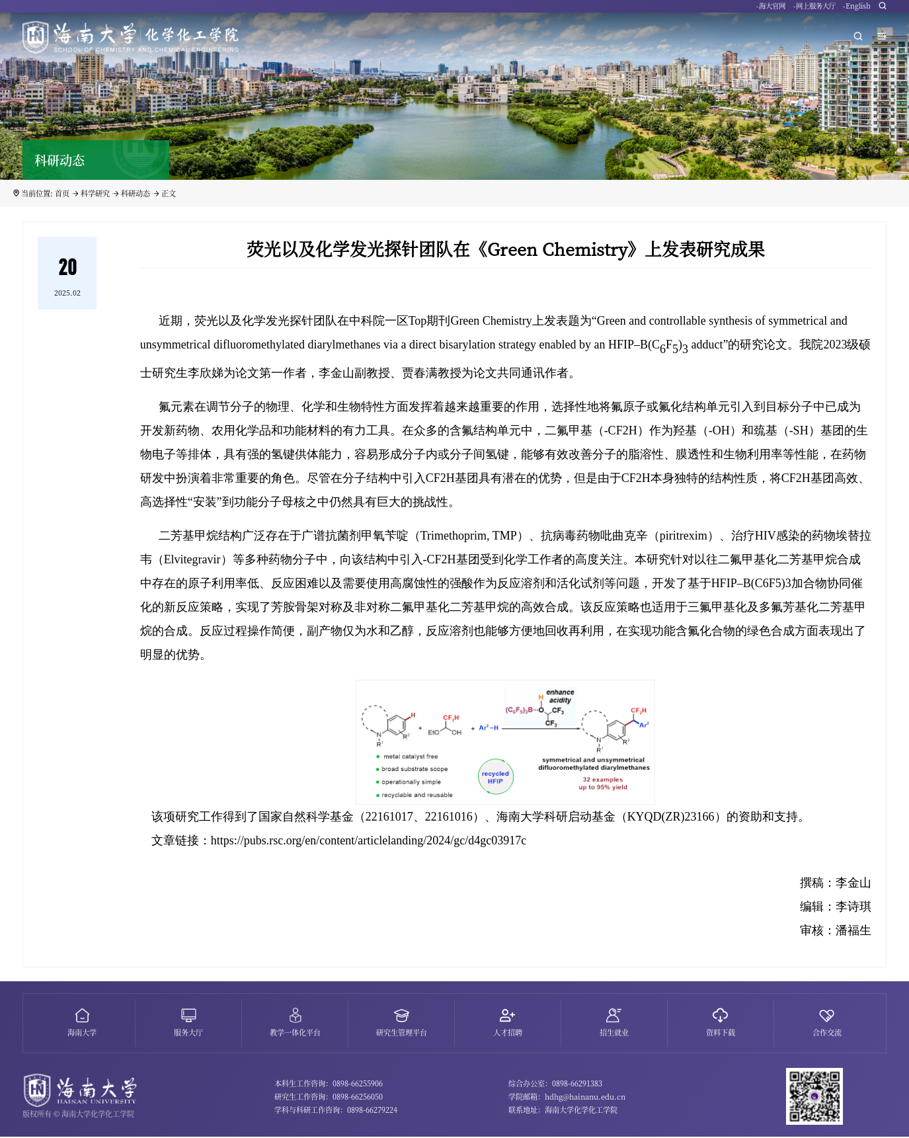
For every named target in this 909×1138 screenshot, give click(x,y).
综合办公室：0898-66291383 (555, 1085)
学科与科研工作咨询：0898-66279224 (335, 1111)
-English (857, 10)
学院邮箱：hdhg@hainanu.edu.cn (566, 1098)
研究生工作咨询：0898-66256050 (328, 1098)
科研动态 (135, 193)
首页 (62, 193)
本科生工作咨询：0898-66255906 (328, 1085)
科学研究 (95, 193)
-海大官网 (770, 10)
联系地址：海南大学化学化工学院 (562, 1111)
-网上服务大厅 (814, 10)
